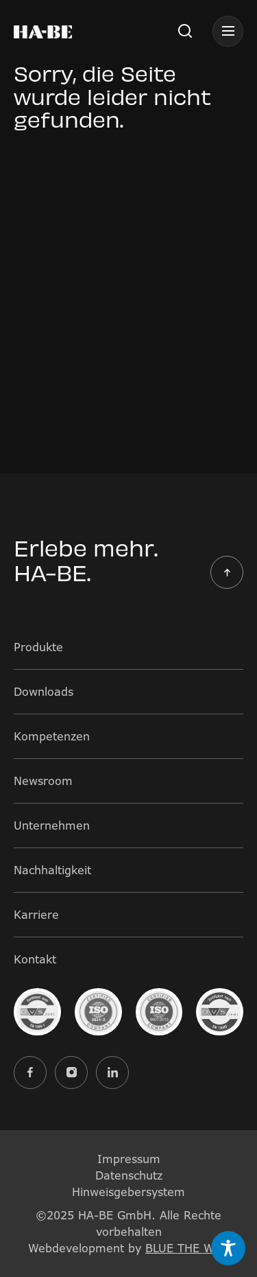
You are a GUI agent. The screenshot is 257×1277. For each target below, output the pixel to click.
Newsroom (43, 780)
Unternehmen (52, 825)
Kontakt (35, 959)
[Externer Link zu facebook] (30, 1072)
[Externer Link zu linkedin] (112, 1072)
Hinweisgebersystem (128, 1191)
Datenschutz (128, 1175)
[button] (185, 31)
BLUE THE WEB (187, 1248)
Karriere (36, 914)
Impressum (128, 1159)
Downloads (43, 691)
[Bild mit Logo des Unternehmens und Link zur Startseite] (43, 31)
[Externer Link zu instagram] (71, 1072)
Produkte (38, 647)
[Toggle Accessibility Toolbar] (228, 1248)
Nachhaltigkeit (52, 870)
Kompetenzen (52, 736)
